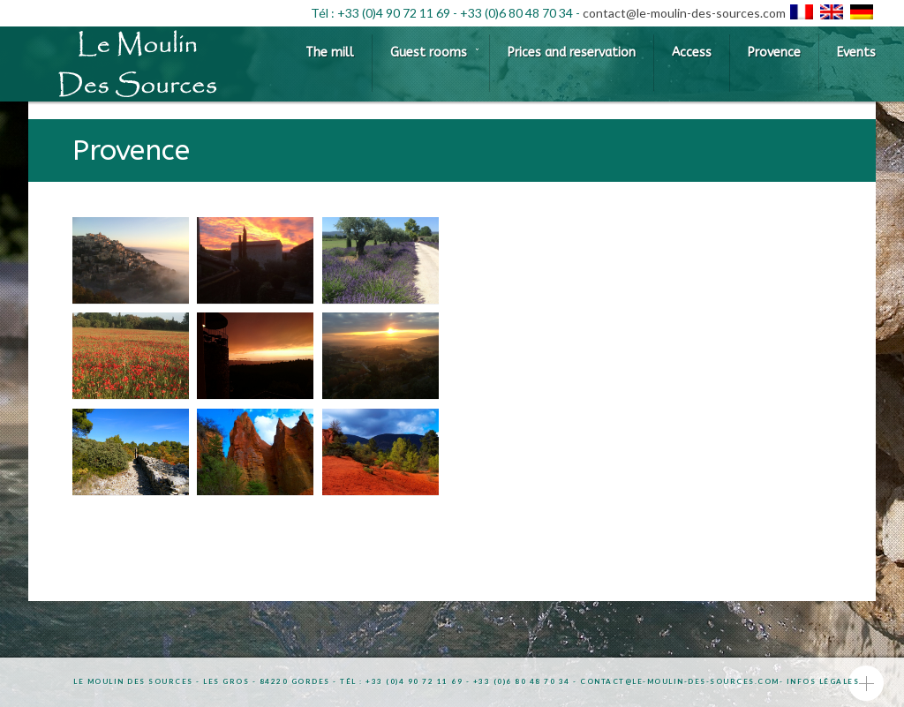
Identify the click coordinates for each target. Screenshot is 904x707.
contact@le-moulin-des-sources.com (684, 12)
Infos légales (823, 681)
